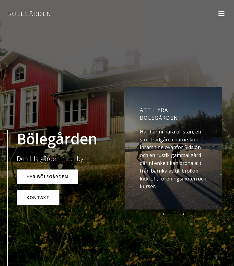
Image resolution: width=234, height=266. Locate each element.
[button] (167, 214)
